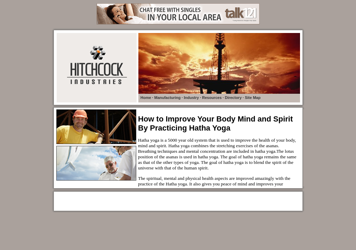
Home (145, 97)
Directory (233, 97)
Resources (211, 97)
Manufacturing (167, 97)
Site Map (252, 97)
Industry (191, 97)
